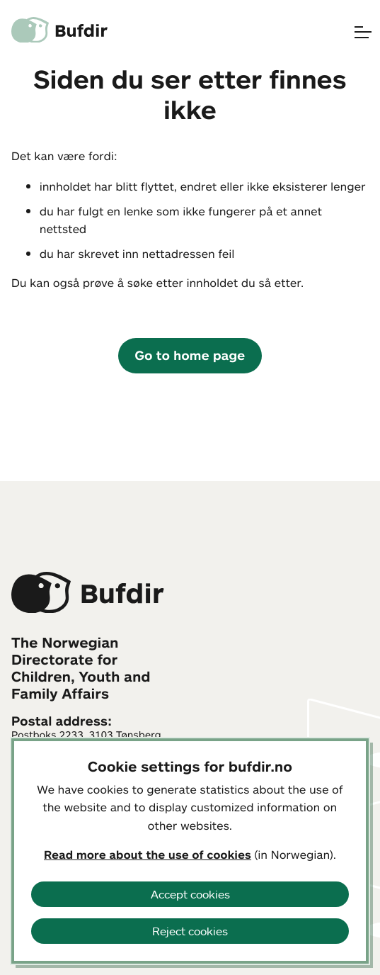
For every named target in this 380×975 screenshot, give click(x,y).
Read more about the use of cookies (147, 854)
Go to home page (190, 355)
